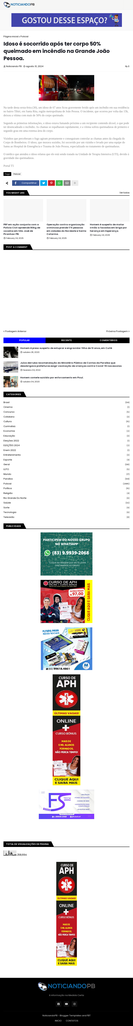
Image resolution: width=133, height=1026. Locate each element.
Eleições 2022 (66, 441)
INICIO (58, 1020)
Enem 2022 (66, 450)
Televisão (66, 517)
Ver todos (124, 192)
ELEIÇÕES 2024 (66, 445)
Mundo (66, 474)
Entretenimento (66, 455)
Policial (24, 36)
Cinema (66, 407)
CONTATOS (72, 1020)
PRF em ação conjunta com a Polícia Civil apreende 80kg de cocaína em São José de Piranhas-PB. (21, 229)
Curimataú (66, 426)
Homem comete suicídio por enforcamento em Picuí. (51, 377)
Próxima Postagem (117, 331)
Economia (66, 431)
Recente (66, 340)
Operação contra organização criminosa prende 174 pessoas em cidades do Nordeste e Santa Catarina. (66, 229)
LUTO (66, 469)
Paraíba (66, 479)
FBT (89, 1015)
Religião (66, 493)
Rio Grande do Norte (66, 498)
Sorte (66, 508)
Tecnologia (66, 512)
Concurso (66, 412)
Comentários (108, 340)
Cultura (66, 421)
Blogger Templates (70, 1015)
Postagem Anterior (15, 331)
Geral (66, 464)
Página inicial (10, 36)
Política (66, 488)
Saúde (66, 503)
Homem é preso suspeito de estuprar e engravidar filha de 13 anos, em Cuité (66, 348)
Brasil (66, 402)
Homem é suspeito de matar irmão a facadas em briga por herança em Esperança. (108, 227)
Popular (24, 340)
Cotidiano (66, 417)
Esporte (66, 460)
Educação (66, 436)
